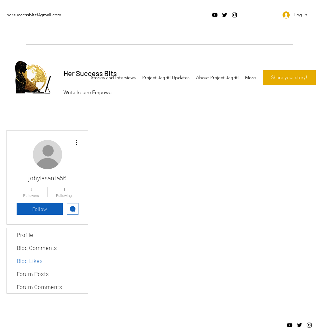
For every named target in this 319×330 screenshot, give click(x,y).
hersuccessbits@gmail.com (34, 15)
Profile (25, 234)
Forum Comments (39, 286)
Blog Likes (30, 260)
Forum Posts (33, 273)
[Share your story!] (289, 77)
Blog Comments (37, 247)
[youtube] (215, 15)
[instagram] (234, 15)
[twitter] (224, 15)
